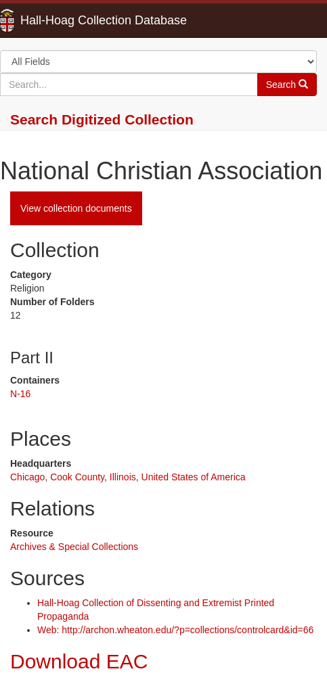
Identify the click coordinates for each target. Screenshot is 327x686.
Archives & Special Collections (74, 546)
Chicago (27, 477)
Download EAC (79, 661)
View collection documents (76, 208)
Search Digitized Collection (102, 119)
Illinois (123, 477)
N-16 (20, 393)
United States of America (193, 477)
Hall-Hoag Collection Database (61, 20)
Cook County (77, 477)
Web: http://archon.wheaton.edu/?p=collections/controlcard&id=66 (175, 629)
